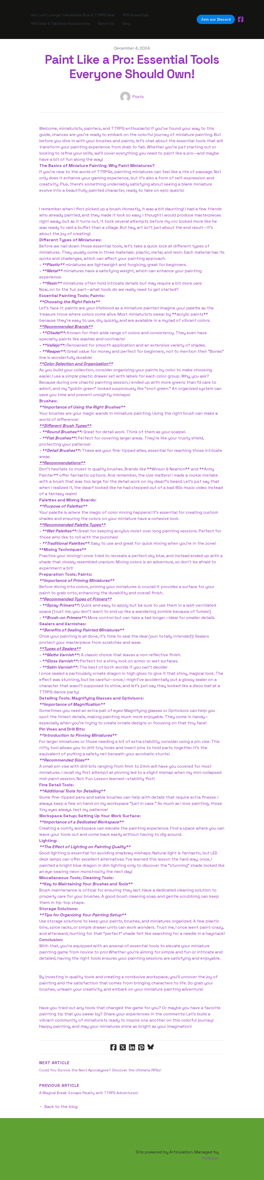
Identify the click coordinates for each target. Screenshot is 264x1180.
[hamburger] (18, 17)
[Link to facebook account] (240, 17)
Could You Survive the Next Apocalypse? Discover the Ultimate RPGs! (100, 1065)
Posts (138, 92)
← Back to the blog (58, 1102)
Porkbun (210, 1153)
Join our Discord (216, 17)
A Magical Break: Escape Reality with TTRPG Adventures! (88, 1088)
